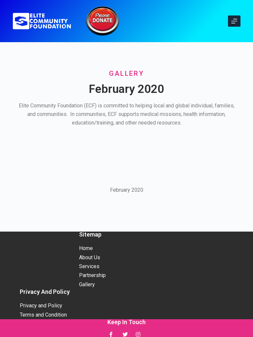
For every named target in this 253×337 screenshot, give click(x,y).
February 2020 (126, 190)
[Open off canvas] (234, 21)
